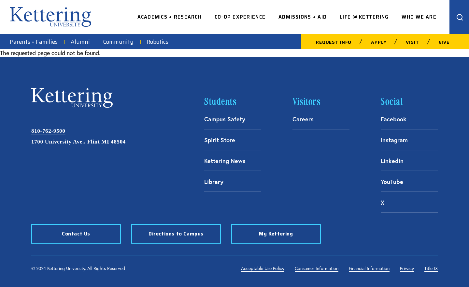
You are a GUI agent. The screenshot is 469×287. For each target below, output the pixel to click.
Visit (412, 42)
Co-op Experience (240, 17)
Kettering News (225, 161)
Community (118, 42)
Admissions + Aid (302, 17)
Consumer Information (316, 268)
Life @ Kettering (364, 17)
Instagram (394, 140)
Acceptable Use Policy (262, 268)
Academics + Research (169, 17)
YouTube (392, 182)
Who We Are (419, 17)
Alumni (80, 42)
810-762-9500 (48, 131)
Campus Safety (224, 119)
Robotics (157, 42)
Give (444, 42)
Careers (303, 119)
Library (213, 182)
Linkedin (392, 161)
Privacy (407, 268)
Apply (378, 42)
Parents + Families (34, 42)
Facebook (393, 119)
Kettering (50, 17)
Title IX (431, 268)
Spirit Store (219, 140)
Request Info (333, 42)
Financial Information (369, 268)
